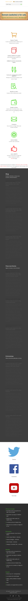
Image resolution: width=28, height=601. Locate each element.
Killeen (1, 166)
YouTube (14, 495)
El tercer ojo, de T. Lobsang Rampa (13, 573)
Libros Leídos (16, 184)
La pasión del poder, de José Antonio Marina (14, 362)
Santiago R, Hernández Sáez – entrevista (14, 544)
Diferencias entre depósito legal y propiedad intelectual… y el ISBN (13, 299)
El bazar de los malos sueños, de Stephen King (13, 235)
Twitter (14, 459)
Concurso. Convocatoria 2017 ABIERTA (14, 75)
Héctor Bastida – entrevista (11, 541)
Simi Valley (25, 164)
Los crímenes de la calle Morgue (12, 576)
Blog (19, 182)
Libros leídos (14, 140)
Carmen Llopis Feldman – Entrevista (14, 389)
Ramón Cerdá (9, 182)
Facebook (14, 476)
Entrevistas (8, 366)
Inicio (7, 582)
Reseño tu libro (14, 91)
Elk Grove (18, 164)
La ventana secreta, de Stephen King (13, 522)
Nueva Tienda (14, 40)
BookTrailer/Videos (9, 184)
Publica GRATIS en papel (14, 55)
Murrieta (5, 166)
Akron (22, 164)
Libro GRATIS (14, 154)
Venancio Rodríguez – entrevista (13, 414)
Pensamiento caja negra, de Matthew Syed (14, 207)
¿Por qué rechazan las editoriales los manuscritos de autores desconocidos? (14, 326)
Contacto (14, 124)
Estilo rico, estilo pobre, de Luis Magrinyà (13, 271)
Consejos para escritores (10, 274)
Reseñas (7, 185)
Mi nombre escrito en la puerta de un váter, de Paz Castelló (14, 181)
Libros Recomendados (10, 276)
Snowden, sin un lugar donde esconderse (14, 584)
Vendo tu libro (14, 107)
